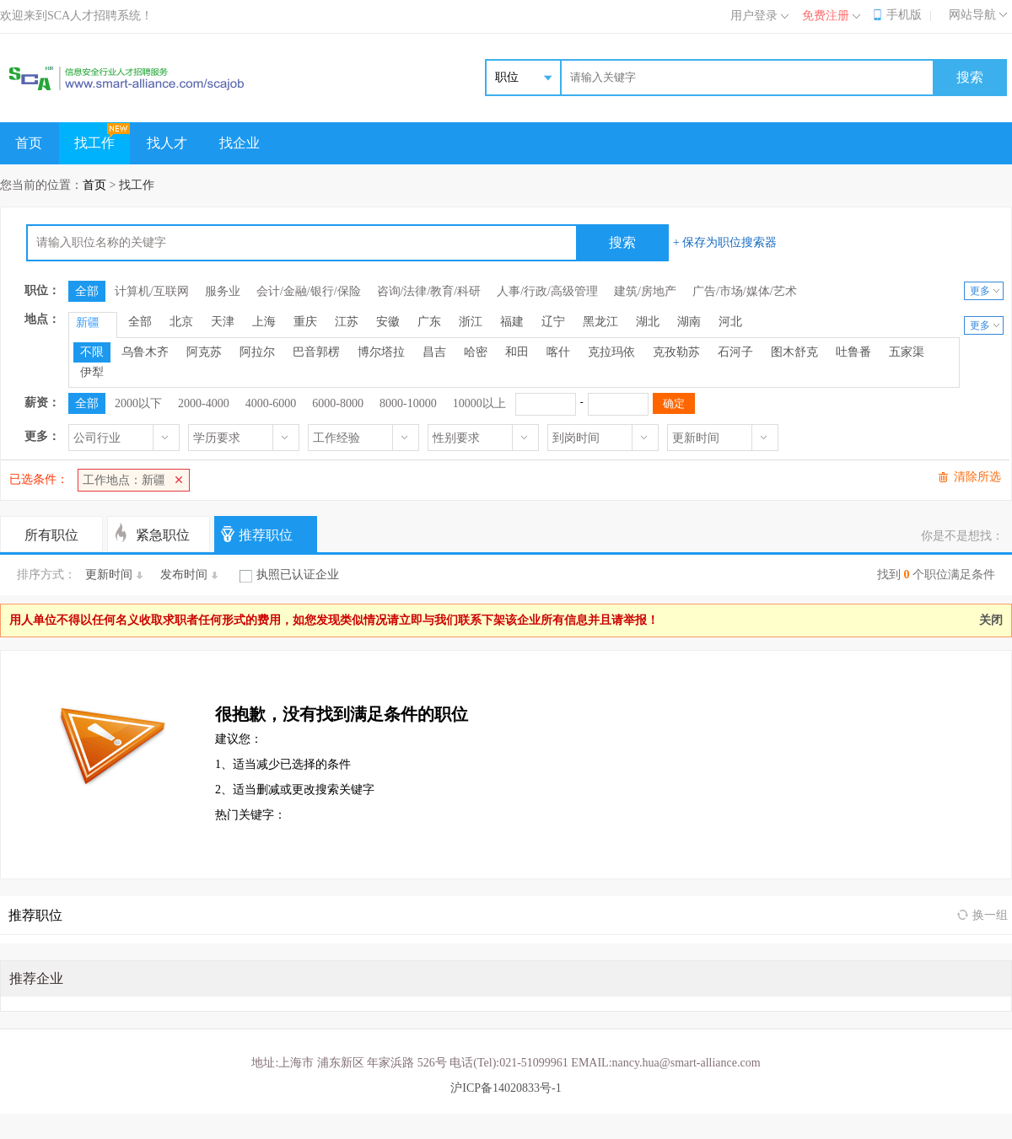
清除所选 (977, 476)
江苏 (346, 321)
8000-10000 (408, 403)
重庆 (305, 321)
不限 (92, 352)
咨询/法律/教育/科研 (429, 291)
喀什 (558, 352)
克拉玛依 (611, 352)
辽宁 (553, 321)
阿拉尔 (257, 352)
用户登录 (754, 15)
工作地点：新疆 (124, 480)
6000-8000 (337, 403)
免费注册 (825, 15)
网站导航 (972, 14)
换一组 (990, 915)
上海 (264, 321)
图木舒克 (794, 352)
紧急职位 (163, 535)
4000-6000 (271, 403)
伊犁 (92, 372)
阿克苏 (204, 352)
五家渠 (906, 352)
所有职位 (51, 535)
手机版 (904, 14)
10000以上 (479, 403)
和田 (517, 352)
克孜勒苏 (676, 352)
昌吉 (434, 352)
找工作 (94, 143)
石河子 (735, 352)
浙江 (470, 321)
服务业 (222, 291)
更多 (980, 291)
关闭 (991, 620)
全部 (87, 291)
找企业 (239, 143)
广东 (429, 321)
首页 (28, 143)
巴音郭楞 (316, 352)
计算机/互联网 (152, 291)
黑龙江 (600, 321)
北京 (181, 321)
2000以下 (138, 403)
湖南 (689, 321)
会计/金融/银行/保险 (308, 291)
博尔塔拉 (381, 352)
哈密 (475, 352)
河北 (730, 321)
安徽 (388, 321)
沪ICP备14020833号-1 (505, 1088)
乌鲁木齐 (145, 352)
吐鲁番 (853, 352)
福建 (512, 321)
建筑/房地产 (645, 291)
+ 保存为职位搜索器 (725, 242)
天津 (222, 321)
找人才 (167, 143)
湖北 (647, 321)
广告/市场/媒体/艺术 (744, 291)
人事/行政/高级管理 (547, 291)
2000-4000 (203, 403)
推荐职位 (266, 535)
